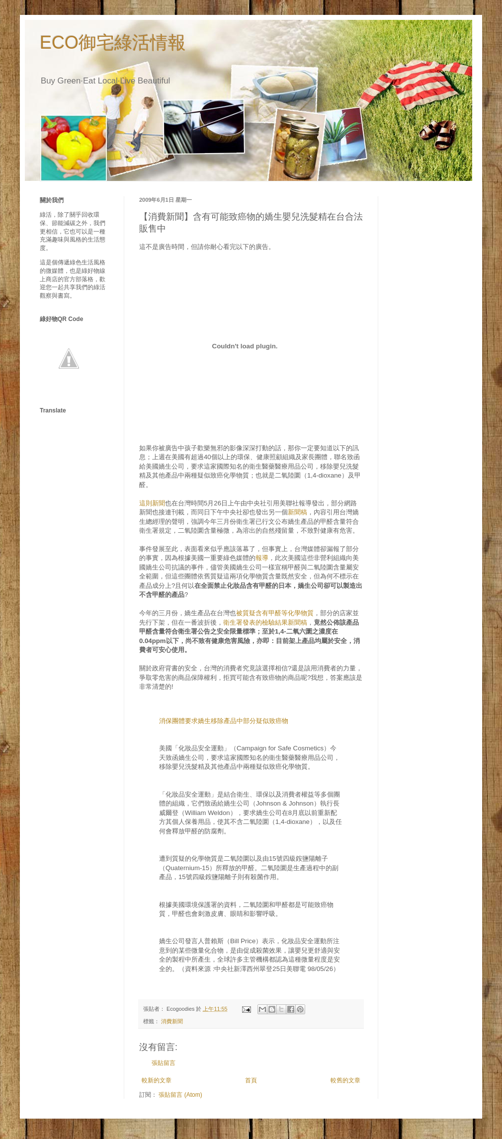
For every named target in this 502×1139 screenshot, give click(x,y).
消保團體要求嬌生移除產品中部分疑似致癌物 (223, 721)
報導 (261, 558)
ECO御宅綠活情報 (113, 42)
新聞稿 (297, 512)
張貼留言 (163, 1062)
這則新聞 (152, 503)
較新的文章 (156, 1080)
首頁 (251, 1080)
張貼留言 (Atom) (180, 1094)
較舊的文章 (345, 1080)
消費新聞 (172, 1021)
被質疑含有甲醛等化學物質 (275, 613)
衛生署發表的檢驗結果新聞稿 (265, 622)
